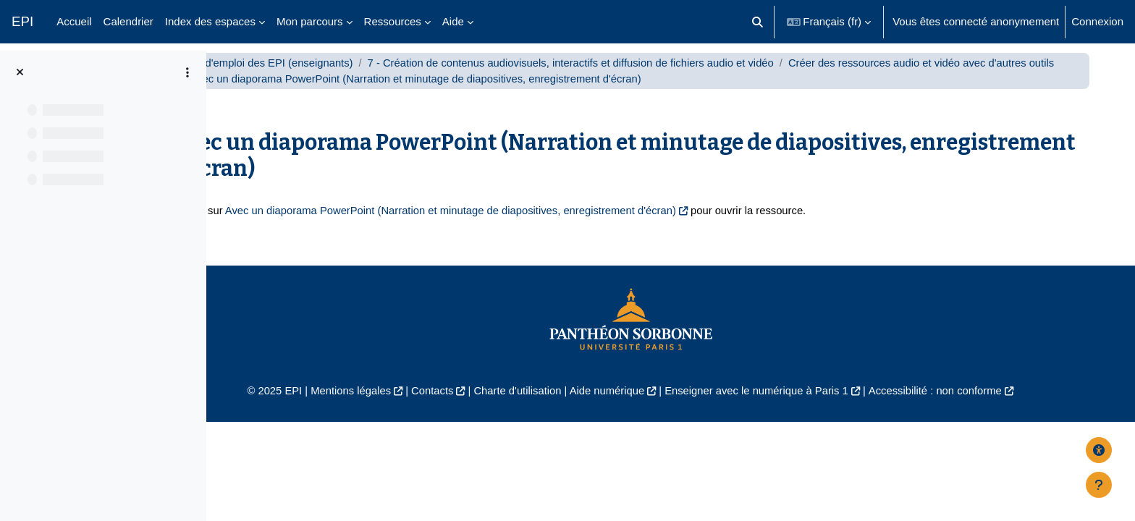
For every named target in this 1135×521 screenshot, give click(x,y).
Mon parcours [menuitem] (310, 21)
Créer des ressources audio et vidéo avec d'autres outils (418, 94)
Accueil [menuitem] (73, 21)
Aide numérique (653, 407)
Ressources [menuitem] (392, 21)
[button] (757, 21)
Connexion (1097, 21)
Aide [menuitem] (453, 21)
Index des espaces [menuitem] (210, 21)
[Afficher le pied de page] (1099, 485)
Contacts (474, 407)
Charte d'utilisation (562, 407)
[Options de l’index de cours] (187, 72)
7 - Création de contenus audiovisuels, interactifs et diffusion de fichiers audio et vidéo (669, 78)
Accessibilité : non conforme (987, 407)
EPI (22, 21)
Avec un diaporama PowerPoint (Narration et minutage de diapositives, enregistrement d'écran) (547, 226)
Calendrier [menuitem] (128, 21)
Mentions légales (391, 407)
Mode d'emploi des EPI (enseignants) (358, 78)
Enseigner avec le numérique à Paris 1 (805, 407)
